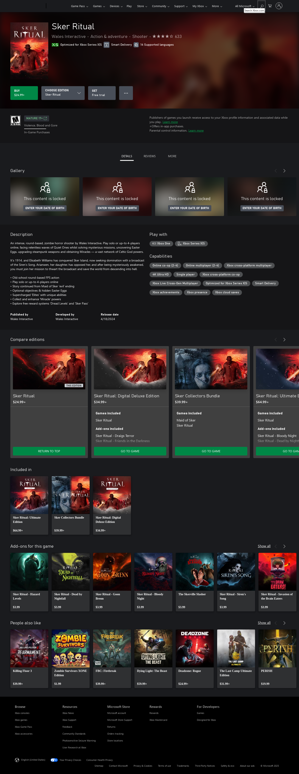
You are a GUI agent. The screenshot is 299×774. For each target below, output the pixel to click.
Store (140, 6)
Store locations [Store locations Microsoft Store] (115, 740)
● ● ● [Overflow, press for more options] (126, 93)
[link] (29, 505)
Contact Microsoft (118, 765)
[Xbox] (58, 6)
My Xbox (198, 6)
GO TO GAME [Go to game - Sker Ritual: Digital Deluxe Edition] (130, 451)
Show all (264, 546)
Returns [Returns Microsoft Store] (111, 726)
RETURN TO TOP (49, 451)
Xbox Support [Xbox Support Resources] (69, 719)
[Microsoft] (29, 6)
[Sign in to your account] (279, 6)
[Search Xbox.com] (261, 5)
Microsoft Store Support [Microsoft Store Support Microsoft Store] (119, 719)
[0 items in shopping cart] (270, 5)
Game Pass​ (78, 6)
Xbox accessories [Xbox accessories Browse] (24, 733)
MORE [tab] (172, 156)
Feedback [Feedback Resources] (67, 726)
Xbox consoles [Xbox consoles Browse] (22, 713)
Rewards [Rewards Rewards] (154, 713)
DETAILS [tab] (126, 156)
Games (97, 6)
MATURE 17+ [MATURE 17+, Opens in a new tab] (36, 118)
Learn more (170, 122)
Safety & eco (227, 765)
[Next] (284, 171)
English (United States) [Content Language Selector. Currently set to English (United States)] (33, 759)
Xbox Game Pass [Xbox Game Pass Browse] (23, 726)
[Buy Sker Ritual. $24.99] (24, 93)
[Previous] (275, 171)
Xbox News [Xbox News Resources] (68, 713)
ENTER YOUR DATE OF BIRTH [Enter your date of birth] (44, 208)
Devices (114, 6)
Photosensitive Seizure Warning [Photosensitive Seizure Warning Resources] (79, 740)
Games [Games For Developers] (200, 713)
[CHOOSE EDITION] (63, 93)
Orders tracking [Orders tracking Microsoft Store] (115, 733)
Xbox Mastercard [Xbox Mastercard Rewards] (158, 719)
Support (179, 6)
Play (129, 6)
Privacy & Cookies (143, 765)
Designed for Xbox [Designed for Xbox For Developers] (206, 719)
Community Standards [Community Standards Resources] (74, 733)
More (215, 6)
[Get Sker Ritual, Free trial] (102, 93)
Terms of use (164, 765)
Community (159, 6)
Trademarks (183, 765)
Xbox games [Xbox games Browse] (21, 719)
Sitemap (99, 765)
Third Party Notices (205, 765)
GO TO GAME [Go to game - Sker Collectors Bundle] (211, 451)
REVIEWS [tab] (150, 156)
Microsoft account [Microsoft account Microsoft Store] (116, 713)
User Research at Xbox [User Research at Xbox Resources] (74, 747)
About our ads (247, 765)
